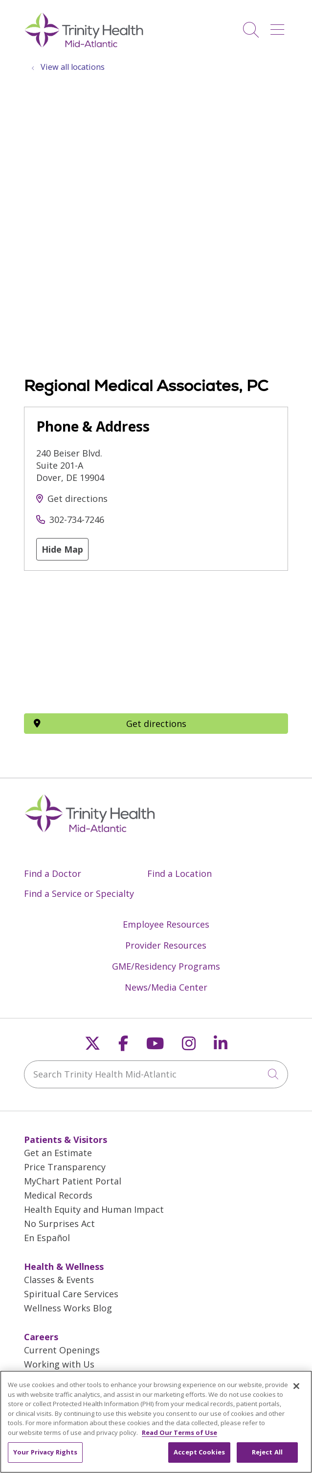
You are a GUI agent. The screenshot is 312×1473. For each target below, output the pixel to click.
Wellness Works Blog (68, 1308)
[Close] (296, 1386)
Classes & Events (59, 1280)
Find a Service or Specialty (79, 893)
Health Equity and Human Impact (94, 1209)
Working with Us (59, 1364)
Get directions (77, 498)
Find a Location (179, 873)
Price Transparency (65, 1167)
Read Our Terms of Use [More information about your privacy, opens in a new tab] (179, 1432)
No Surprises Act (59, 1223)
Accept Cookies (199, 1452)
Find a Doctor (52, 873)
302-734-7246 (76, 519)
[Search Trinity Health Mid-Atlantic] (156, 1074)
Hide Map (62, 549)
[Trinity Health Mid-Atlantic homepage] (84, 46)
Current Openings (62, 1350)
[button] (279, 26)
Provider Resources (165, 945)
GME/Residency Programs (166, 966)
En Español (47, 1238)
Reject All (267, 1452)
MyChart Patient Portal (72, 1181)
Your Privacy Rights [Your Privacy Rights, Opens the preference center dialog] (45, 1452)
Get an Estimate (58, 1153)
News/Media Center (166, 987)
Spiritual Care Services (71, 1294)
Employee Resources (166, 924)
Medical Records (58, 1195)
